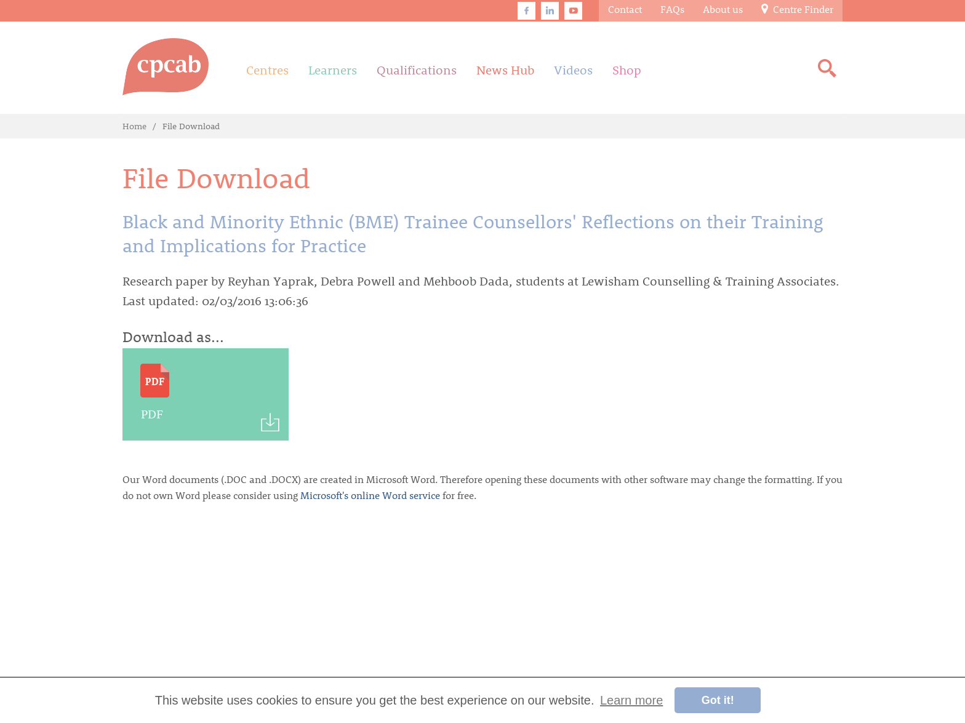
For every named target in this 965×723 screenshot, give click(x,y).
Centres (267, 70)
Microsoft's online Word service (370, 495)
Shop (626, 70)
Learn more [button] (631, 700)
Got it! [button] (718, 700)
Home (134, 126)
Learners (332, 70)
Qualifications (417, 70)
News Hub (505, 70)
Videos (573, 70)
